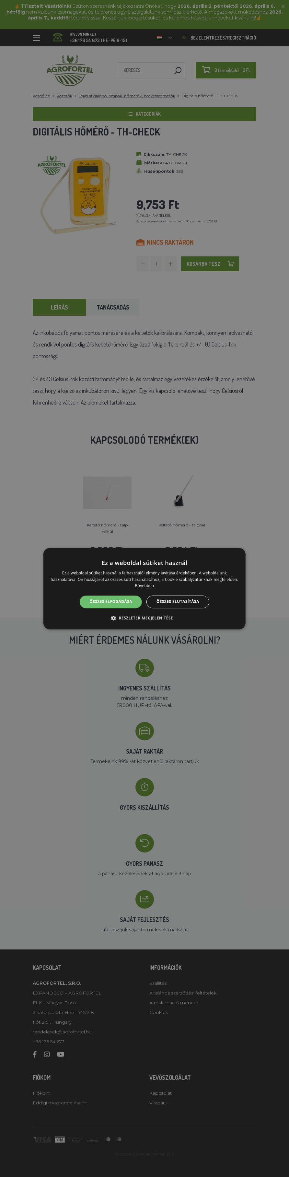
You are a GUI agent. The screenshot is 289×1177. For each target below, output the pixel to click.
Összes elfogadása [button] (110, 602)
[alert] (144, 588)
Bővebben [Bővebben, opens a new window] (144, 586)
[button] (144, 618)
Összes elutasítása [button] (177, 602)
